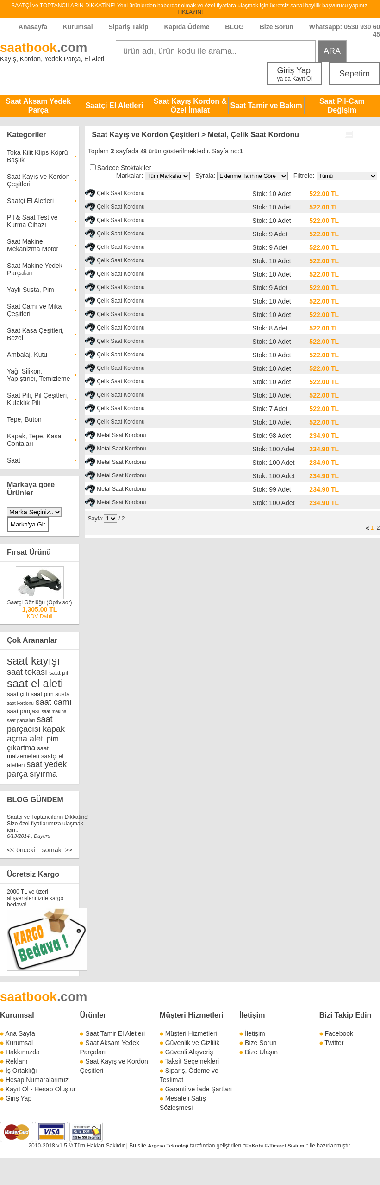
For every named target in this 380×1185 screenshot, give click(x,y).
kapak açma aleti (36, 733)
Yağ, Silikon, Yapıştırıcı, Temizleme (38, 375)
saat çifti (18, 694)
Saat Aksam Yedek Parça (38, 105)
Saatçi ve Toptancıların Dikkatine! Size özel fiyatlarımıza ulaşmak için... (48, 823)
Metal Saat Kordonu (121, 435)
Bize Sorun (276, 27)
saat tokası (27, 672)
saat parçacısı (30, 724)
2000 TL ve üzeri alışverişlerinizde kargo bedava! (35, 898)
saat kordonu (20, 703)
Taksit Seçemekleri (192, 1061)
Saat (13, 460)
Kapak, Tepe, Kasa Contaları (34, 439)
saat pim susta (50, 694)
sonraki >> (57, 850)
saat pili (59, 672)
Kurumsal (78, 27)
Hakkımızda (23, 1052)
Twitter (333, 1042)
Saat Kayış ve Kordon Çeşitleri (38, 180)
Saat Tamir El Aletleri (115, 1033)
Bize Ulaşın (261, 1052)
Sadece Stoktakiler (124, 167)
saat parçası (23, 711)
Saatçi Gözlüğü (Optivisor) (39, 602)
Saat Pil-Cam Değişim (342, 105)
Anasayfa (33, 27)
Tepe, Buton (24, 419)
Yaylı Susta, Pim (30, 289)
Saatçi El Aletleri (114, 105)
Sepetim (354, 73)
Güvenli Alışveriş (189, 1052)
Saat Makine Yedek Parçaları (34, 269)
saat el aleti (35, 683)
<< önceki (21, 850)
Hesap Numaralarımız (37, 1080)
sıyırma (43, 774)
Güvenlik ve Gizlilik (192, 1042)
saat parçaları (21, 720)
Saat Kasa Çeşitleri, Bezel (35, 334)
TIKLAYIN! (190, 12)
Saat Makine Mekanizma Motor (32, 245)
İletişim (252, 1015)
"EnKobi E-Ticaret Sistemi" (275, 1145)
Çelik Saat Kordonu (120, 193)
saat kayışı (33, 660)
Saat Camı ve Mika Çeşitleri (34, 310)
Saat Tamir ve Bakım (266, 105)
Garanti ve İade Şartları (198, 1089)
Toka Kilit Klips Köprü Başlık (37, 156)
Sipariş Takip (129, 27)
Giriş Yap (294, 74)
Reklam (16, 1061)
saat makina (54, 711)
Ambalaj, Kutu (27, 354)
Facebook (339, 1033)
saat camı (54, 702)
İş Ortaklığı (21, 1070)
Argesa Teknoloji (168, 1145)
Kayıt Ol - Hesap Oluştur (41, 1089)
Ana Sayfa (20, 1033)
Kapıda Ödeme (186, 27)
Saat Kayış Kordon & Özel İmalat (190, 105)
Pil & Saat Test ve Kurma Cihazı (32, 221)
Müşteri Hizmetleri (191, 1033)
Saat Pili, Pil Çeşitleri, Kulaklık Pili (38, 399)
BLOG (234, 27)
